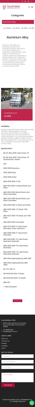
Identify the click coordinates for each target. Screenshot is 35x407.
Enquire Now (17, 300)
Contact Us (5, 341)
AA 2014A (7, 28)
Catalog (4, 346)
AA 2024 (16, 28)
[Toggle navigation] (32, 7)
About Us (4, 338)
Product (4, 343)
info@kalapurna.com (10, 331)
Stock (3, 348)
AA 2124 (24, 28)
